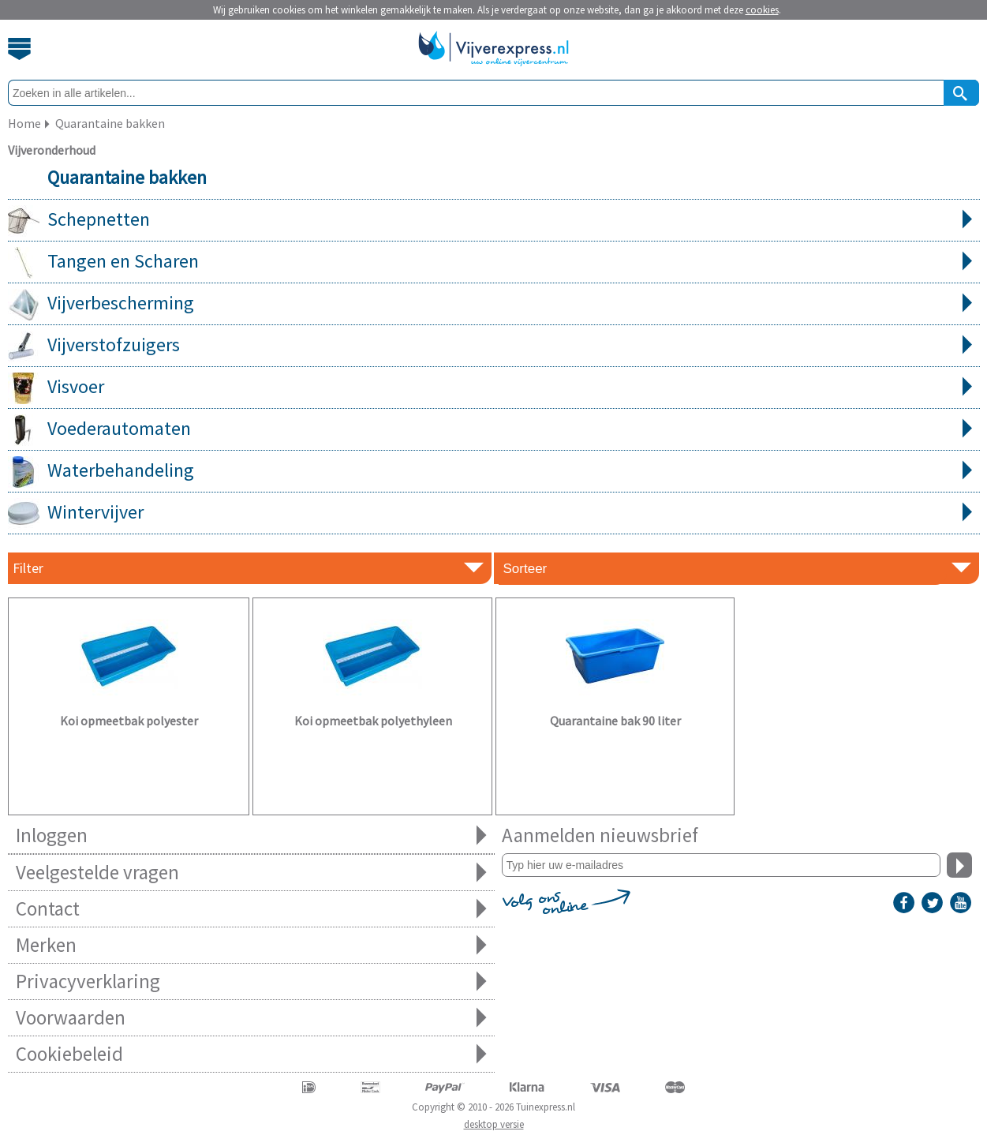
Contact (251, 909)
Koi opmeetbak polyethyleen (373, 721)
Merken (251, 945)
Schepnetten (494, 220)
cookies (762, 10)
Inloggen (251, 835)
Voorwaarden (251, 1018)
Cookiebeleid (251, 1054)
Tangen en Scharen (494, 262)
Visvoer (494, 388)
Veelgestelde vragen (251, 872)
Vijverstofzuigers (494, 346)
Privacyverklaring (251, 981)
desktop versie (494, 1124)
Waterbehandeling (494, 471)
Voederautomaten (494, 429)
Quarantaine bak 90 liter (615, 721)
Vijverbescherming (494, 304)
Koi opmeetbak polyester (129, 721)
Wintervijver (494, 513)
